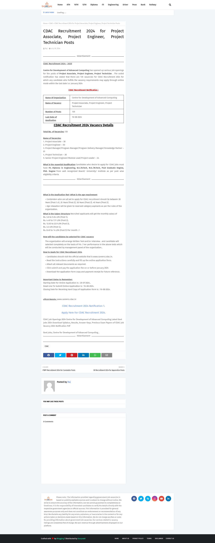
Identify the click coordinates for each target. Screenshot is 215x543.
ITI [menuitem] (103, 5)
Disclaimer (159, 538)
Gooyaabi (82, 539)
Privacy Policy (137, 538)
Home (45, 23)
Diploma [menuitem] (94, 5)
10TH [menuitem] (76, 5)
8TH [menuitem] (68, 5)
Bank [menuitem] (143, 5)
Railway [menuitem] (152, 5)
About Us (125, 538)
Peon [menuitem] (134, 5)
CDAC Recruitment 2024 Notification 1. (83, 305)
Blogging (60, 539)
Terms (149, 538)
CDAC (51, 23)
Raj (46, 48)
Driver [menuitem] (125, 5)
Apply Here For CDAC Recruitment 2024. (84, 312)
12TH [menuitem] (84, 5)
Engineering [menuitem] (113, 5)
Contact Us (170, 538)
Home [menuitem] (60, 5)
